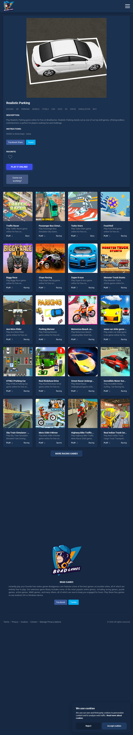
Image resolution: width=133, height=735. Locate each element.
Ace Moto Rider (13, 329)
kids (60, 109)
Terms (7, 622)
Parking (25, 109)
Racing (9, 109)
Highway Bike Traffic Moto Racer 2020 (90, 432)
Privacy (15, 622)
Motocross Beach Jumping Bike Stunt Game (93, 329)
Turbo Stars (77, 226)
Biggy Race (11, 277)
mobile (35, 109)
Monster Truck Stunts (114, 277)
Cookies (24, 622)
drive (73, 109)
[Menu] (127, 6)
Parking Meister (47, 329)
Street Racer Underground (84, 381)
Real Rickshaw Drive (49, 381)
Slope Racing (45, 277)
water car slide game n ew (116, 329)
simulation (84, 109)
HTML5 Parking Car (16, 381)
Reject (88, 726)
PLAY (8, 236)
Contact (34, 622)
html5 (45, 109)
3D (17, 109)
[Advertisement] (66, 497)
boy (95, 109)
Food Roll (108, 226)
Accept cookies (114, 726)
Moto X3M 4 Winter (48, 432)
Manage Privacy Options (50, 622)
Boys (27, 236)
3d (66, 109)
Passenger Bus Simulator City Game (57, 226)
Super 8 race (77, 277)
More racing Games (66, 453)
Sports (59, 443)
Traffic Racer (12, 226)
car (53, 109)
